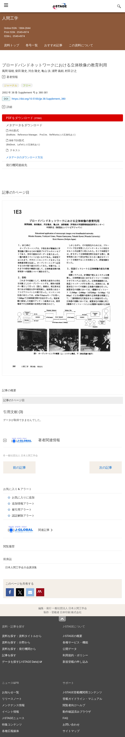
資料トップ (11, 45)
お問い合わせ (71, 724)
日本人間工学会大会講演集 (21, 567)
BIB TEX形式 (16, 140)
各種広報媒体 (10, 731)
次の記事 (105, 467)
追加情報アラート (23, 503)
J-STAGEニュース (13, 718)
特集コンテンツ (12, 724)
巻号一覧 (32, 45)
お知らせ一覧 (10, 692)
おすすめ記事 (53, 45)
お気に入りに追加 (23, 497)
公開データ (70, 649)
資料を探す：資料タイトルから (22, 636)
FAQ (65, 718)
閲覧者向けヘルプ (74, 705)
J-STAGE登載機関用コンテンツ (82, 692)
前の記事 (19, 467)
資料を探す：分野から (16, 642)
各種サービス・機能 (75, 642)
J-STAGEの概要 (72, 636)
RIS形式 (14, 130)
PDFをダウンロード (24, 118)
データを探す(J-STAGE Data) (22, 662)
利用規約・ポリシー (75, 655)
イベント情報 (10, 711)
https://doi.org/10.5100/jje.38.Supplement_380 (38, 98)
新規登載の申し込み (75, 662)
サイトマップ (71, 731)
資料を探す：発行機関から (19, 649)
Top (62, 618)
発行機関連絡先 (16, 165)
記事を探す (9, 655)
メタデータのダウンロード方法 (24, 157)
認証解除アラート (23, 515)
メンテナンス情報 (13, 705)
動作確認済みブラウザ (77, 711)
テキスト (15, 150)
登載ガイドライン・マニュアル (82, 699)
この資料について (81, 45)
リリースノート (12, 699)
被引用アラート (22, 509)
